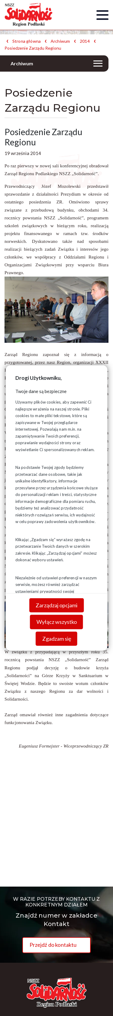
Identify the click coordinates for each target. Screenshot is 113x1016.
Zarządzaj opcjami (56, 605)
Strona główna (26, 41)
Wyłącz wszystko (56, 621)
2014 (85, 41)
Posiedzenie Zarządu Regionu (33, 48)
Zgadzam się (56, 638)
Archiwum (60, 41)
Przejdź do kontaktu (53, 944)
